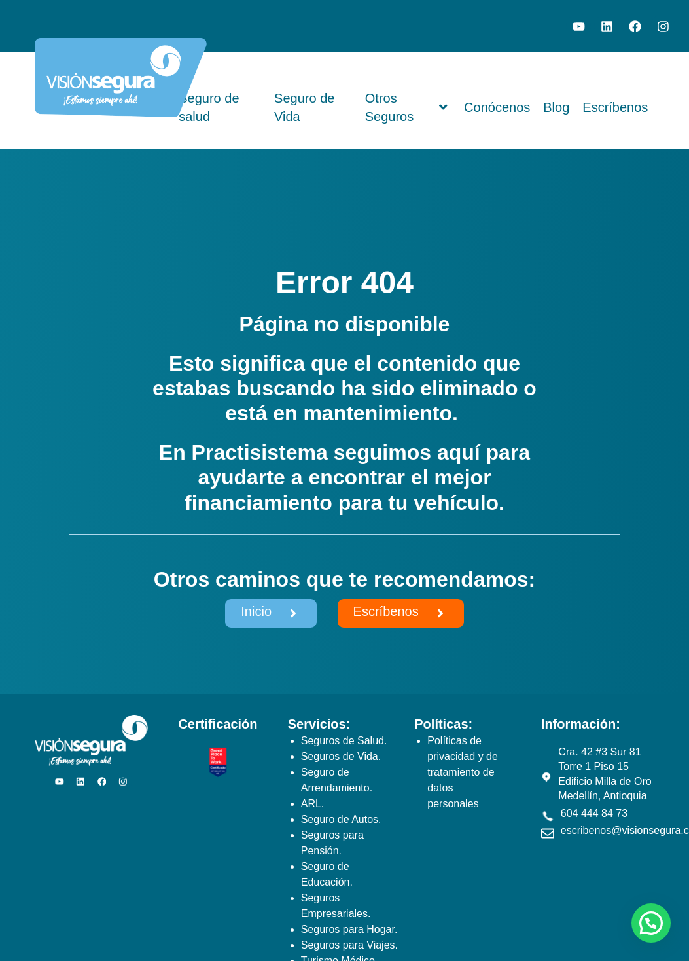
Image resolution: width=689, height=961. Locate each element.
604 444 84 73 (594, 813)
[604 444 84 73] (547, 816)
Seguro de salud (209, 108)
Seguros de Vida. (341, 756)
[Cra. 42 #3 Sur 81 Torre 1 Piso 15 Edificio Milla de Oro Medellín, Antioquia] (546, 777)
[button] (651, 923)
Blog (556, 107)
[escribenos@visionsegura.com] (547, 833)
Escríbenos (615, 107)
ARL (311, 803)
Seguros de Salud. (344, 740)
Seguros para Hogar (348, 929)
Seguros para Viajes (348, 945)
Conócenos (497, 107)
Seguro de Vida (304, 108)
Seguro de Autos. (341, 819)
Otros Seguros (406, 108)
